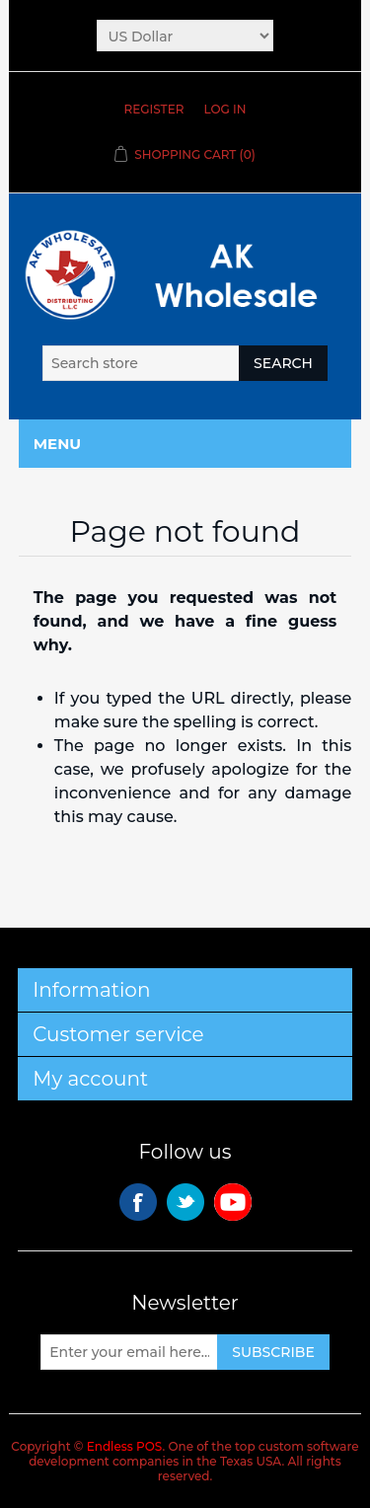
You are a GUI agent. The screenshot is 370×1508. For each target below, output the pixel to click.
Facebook (138, 1202)
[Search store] (141, 363)
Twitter (185, 1202)
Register (154, 109)
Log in (224, 109)
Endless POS (125, 1446)
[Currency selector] (184, 35)
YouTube (233, 1202)
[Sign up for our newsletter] (129, 1352)
